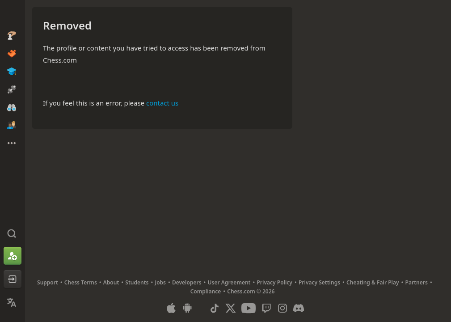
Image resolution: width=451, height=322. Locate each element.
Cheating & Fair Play (372, 282)
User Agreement (229, 282)
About (111, 282)
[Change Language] (12, 302)
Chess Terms (80, 282)
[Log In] (12, 279)
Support (47, 282)
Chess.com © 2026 (250, 291)
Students (136, 282)
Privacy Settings (319, 282)
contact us (162, 102)
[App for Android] (187, 308)
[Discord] (298, 308)
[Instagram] (282, 308)
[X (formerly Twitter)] (230, 308)
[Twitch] (266, 308)
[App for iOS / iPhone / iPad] (171, 308)
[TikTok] (214, 308)
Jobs (160, 282)
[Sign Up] (12, 256)
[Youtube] (248, 308)
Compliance (205, 291)
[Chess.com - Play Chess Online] (12, 15)
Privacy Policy (274, 282)
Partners (416, 282)
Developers (187, 282)
